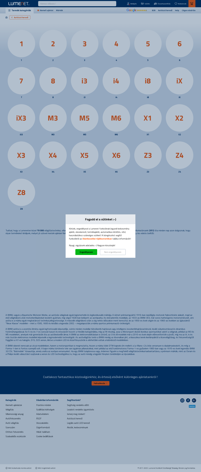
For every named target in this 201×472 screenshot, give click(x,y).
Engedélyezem (86, 252)
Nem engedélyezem (112, 252)
